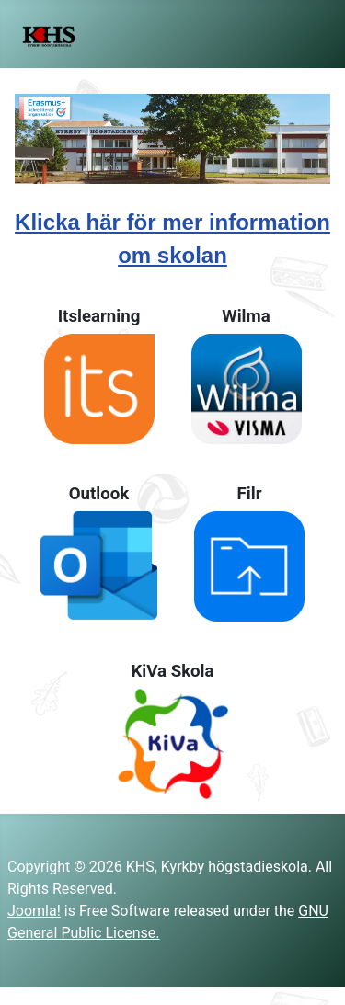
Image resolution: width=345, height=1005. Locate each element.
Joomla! (34, 910)
